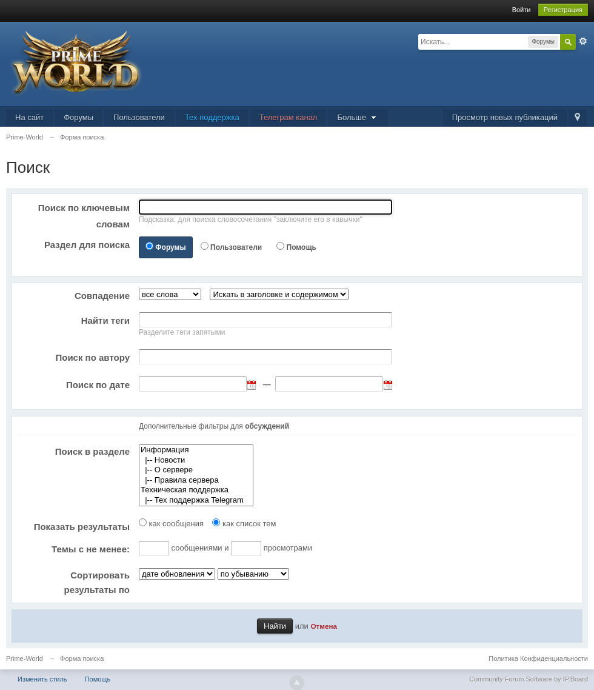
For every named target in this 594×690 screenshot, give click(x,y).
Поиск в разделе (92, 451)
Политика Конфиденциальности (538, 658)
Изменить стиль (42, 679)
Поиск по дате (98, 385)
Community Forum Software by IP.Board (528, 679)
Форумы (78, 117)
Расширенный (583, 41)
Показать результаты (82, 526)
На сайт (29, 117)
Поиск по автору (92, 357)
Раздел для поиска (87, 244)
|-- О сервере (196, 470)
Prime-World (24, 658)
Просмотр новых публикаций (505, 117)
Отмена (323, 626)
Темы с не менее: (91, 549)
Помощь (301, 247)
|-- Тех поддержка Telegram (196, 500)
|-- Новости (196, 460)
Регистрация (563, 9)
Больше (357, 117)
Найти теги (105, 320)
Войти (521, 9)
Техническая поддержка (196, 490)
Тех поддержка (212, 117)
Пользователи (139, 117)
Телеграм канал (288, 117)
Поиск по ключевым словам (84, 216)
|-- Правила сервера (196, 480)
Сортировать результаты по (97, 582)
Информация (196, 450)
